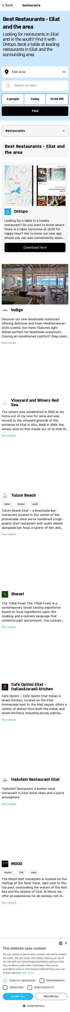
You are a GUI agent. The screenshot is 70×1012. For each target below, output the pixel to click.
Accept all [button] (18, 996)
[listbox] (61, 943)
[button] (35, 1006)
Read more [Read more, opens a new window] (27, 972)
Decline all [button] (51, 996)
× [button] (65, 943)
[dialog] (35, 975)
